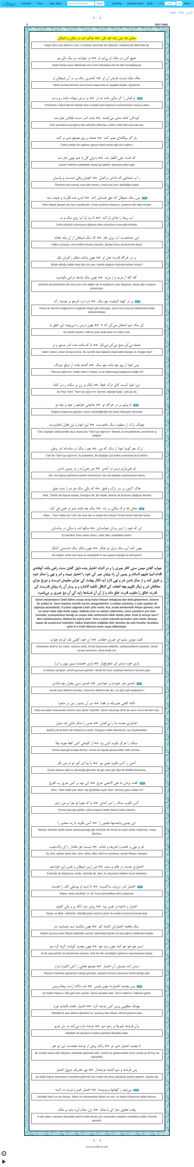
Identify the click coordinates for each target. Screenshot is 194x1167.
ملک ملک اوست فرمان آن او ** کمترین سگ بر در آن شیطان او (97, 78)
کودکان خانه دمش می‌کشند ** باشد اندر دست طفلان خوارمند (97, 118)
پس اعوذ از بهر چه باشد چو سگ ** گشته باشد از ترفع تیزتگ (97, 365)
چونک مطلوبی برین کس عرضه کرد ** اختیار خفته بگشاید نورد (97, 1006)
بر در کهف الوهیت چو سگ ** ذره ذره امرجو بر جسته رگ (94, 301)
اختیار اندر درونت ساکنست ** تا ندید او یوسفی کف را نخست (93, 887)
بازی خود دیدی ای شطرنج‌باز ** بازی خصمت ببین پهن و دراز (97, 663)
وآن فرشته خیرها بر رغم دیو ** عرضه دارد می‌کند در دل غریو (97, 1026)
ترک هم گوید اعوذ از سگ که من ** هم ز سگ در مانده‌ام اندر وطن (97, 449)
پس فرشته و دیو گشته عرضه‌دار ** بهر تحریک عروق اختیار (97, 1070)
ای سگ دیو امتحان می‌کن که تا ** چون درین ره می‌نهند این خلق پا (97, 325)
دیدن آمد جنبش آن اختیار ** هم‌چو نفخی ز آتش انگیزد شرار (97, 966)
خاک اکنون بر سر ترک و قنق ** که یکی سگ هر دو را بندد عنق (97, 489)
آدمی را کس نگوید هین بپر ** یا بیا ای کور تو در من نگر (97, 763)
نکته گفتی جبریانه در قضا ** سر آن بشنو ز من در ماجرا (97, 703)
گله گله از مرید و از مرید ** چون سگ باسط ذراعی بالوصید (97, 278)
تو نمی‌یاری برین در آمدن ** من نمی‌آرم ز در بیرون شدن (97, 469)
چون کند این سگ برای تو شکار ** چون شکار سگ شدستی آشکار (97, 548)
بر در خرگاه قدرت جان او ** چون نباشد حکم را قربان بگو (97, 258)
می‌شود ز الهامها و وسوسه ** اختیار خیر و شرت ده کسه (94, 1090)
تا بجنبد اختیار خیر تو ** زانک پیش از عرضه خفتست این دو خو (97, 1046)
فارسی (189, 12)
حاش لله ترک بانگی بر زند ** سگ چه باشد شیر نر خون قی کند (94, 508)
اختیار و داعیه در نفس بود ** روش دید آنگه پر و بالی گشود (97, 906)
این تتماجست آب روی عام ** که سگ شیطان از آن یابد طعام (97, 238)
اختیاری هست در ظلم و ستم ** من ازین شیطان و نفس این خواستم (97, 867)
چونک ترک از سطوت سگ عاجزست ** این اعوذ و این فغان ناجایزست (97, 425)
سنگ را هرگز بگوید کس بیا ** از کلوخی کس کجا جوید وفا (97, 743)
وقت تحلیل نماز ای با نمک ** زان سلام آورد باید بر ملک (97, 1110)
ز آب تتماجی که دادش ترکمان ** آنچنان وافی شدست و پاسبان (97, 178)
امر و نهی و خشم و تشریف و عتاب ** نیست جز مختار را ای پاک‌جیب (97, 847)
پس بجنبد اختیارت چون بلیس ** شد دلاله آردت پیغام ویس (94, 986)
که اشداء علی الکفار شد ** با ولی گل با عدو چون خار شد (97, 158)
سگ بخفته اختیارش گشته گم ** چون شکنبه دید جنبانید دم (97, 927)
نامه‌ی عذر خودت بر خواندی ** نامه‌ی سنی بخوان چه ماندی (94, 683)
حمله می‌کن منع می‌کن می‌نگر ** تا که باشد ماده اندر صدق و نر (97, 345)
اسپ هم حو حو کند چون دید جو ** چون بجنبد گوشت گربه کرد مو (97, 946)
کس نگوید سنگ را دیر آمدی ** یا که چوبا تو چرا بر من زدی (97, 803)
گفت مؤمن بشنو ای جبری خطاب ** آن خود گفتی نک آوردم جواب (97, 640)
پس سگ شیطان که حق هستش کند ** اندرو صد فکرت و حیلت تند (94, 198)
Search (100, 3)
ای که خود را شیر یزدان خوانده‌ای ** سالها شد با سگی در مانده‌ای (97, 528)
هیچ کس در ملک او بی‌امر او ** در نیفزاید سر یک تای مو (97, 58)
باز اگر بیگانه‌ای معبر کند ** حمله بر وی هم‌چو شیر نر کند (97, 138)
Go (179, 3)
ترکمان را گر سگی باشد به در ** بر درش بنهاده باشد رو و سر (93, 98)
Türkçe (181, 12)
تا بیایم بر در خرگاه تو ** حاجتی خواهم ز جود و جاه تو (94, 405)
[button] (27, 3)
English (173, 12)
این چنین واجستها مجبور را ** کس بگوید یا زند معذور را (97, 823)
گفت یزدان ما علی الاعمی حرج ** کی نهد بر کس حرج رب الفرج (94, 783)
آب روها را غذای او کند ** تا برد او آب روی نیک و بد (97, 218)
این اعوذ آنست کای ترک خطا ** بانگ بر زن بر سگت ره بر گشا (97, 385)
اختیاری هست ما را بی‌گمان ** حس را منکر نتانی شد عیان (97, 723)
